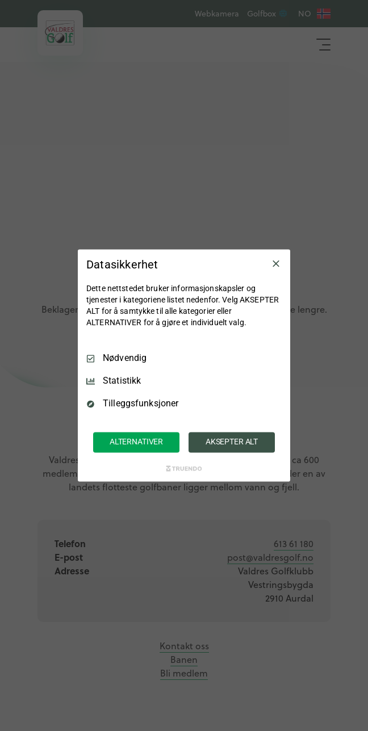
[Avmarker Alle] (276, 263)
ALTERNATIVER (136, 442)
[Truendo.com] (184, 468)
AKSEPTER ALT (232, 442)
